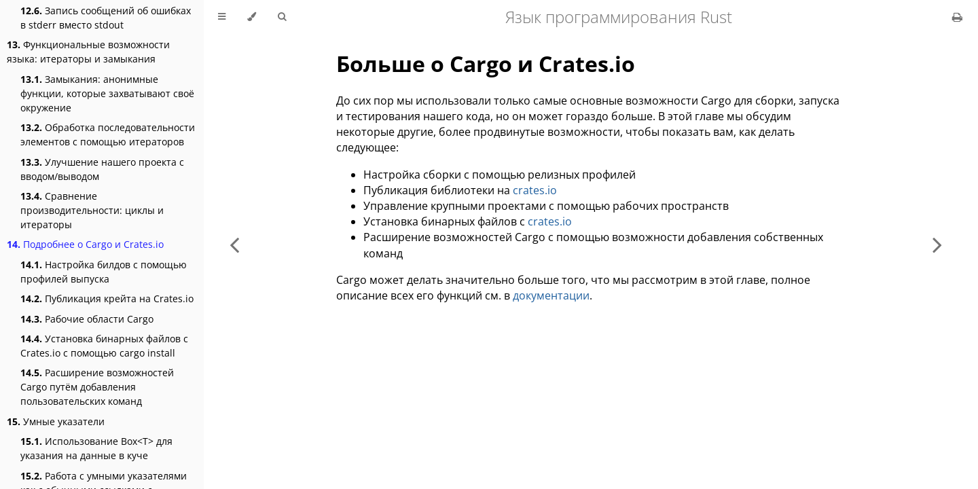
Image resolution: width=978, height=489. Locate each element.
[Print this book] (957, 17)
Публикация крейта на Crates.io (107, 298)
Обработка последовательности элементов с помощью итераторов (107, 134)
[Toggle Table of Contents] (221, 17)
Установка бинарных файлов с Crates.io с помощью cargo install (104, 345)
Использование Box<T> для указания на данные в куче (96, 448)
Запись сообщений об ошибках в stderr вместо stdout (105, 17)
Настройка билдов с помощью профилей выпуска (103, 271)
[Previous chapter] (234, 244)
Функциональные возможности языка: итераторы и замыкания (88, 51)
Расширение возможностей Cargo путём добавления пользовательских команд (97, 387)
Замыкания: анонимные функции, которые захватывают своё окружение (107, 93)
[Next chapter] (937, 244)
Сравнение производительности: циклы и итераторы (92, 210)
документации (551, 295)
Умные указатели (56, 421)
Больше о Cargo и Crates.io (485, 63)
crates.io (535, 190)
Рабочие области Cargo (86, 318)
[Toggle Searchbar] (282, 17)
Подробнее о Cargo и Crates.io (85, 244)
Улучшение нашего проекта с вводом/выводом (102, 169)
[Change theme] (251, 17)
